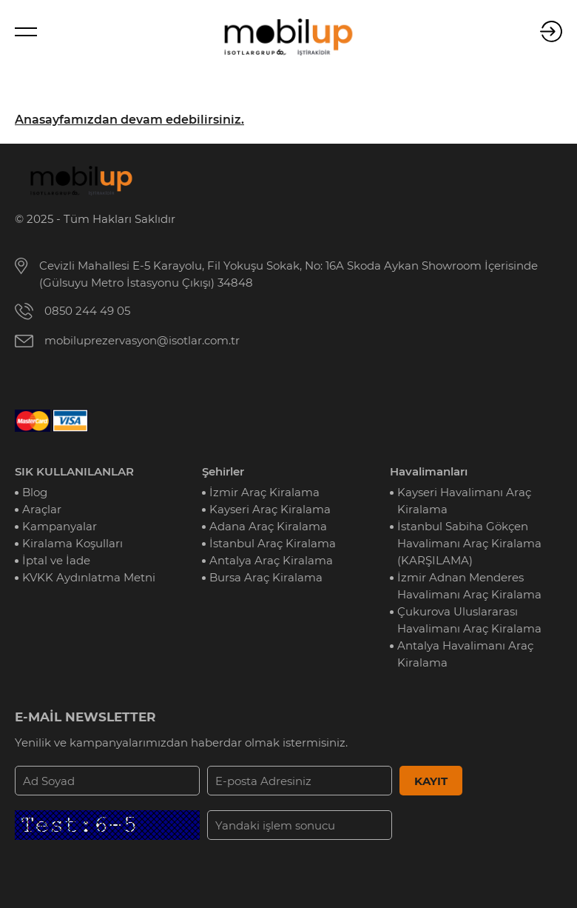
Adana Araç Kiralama (268, 526)
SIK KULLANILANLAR (74, 471)
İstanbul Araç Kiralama (272, 543)
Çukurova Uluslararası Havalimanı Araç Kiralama (469, 619)
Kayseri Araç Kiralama (270, 509)
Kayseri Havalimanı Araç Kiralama (464, 500)
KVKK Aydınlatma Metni (88, 577)
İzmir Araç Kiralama (264, 492)
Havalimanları (429, 471)
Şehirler (223, 471)
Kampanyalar (59, 526)
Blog (34, 492)
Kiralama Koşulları (72, 543)
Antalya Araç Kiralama (271, 560)
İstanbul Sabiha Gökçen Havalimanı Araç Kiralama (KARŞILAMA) (469, 543)
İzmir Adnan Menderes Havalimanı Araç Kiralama (469, 585)
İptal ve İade (56, 560)
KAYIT (431, 781)
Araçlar (41, 509)
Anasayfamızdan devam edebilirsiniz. (129, 120)
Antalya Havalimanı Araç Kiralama (465, 654)
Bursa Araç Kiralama (266, 577)
